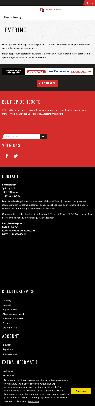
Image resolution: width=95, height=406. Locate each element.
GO (43, 136)
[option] (13, 71)
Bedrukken (8, 370)
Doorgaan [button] (81, 391)
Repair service (10, 309)
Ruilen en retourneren (13, 318)
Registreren (8, 349)
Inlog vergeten (10, 353)
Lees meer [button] (33, 401)
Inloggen (7, 344)
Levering (7, 300)
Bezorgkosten (10, 327)
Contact (7, 304)
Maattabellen (9, 375)
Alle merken (47, 83)
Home (6, 17)
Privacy (6, 323)
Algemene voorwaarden (14, 313)
